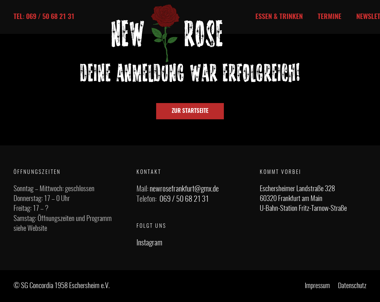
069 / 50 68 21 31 (184, 199)
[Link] (167, 33)
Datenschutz (352, 286)
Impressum (317, 286)
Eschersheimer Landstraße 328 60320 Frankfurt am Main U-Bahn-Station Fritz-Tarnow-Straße (303, 199)
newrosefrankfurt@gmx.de (184, 189)
